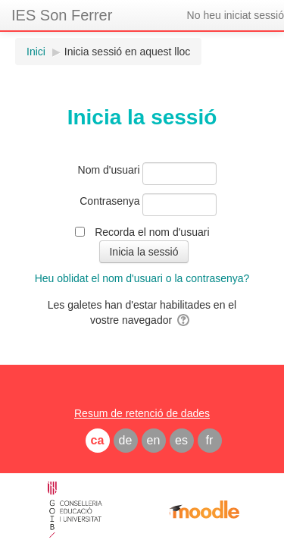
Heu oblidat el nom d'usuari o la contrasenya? (142, 278)
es (181, 440)
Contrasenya (109, 201)
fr (210, 440)
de (126, 440)
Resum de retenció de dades (142, 413)
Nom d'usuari (109, 170)
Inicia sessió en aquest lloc (127, 52)
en (154, 440)
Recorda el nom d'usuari (152, 232)
